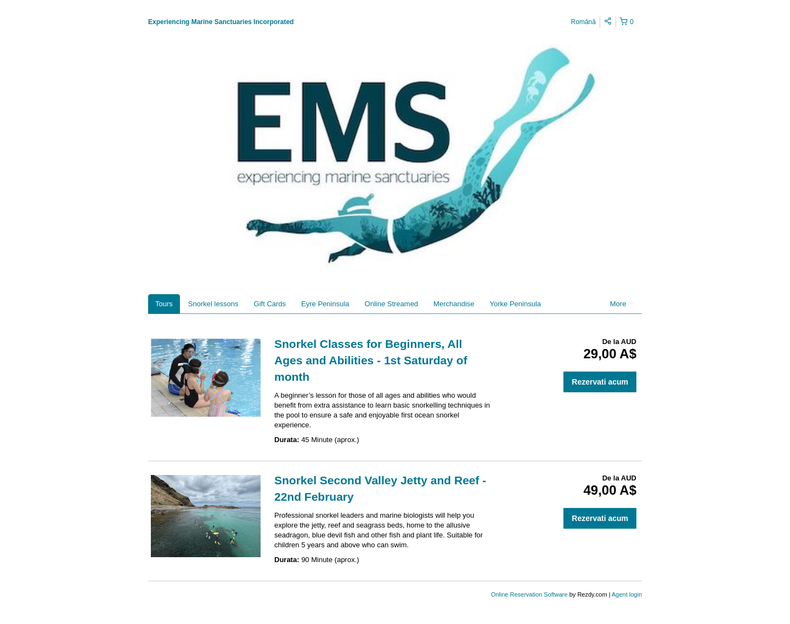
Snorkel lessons (213, 304)
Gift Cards (270, 304)
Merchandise (453, 304)
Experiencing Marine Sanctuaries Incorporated (221, 22)
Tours (164, 304)
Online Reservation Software (529, 594)
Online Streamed (392, 304)
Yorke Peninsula (515, 304)
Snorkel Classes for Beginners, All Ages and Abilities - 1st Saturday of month (370, 360)
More (622, 304)
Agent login (627, 594)
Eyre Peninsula (325, 304)
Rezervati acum (600, 381)
